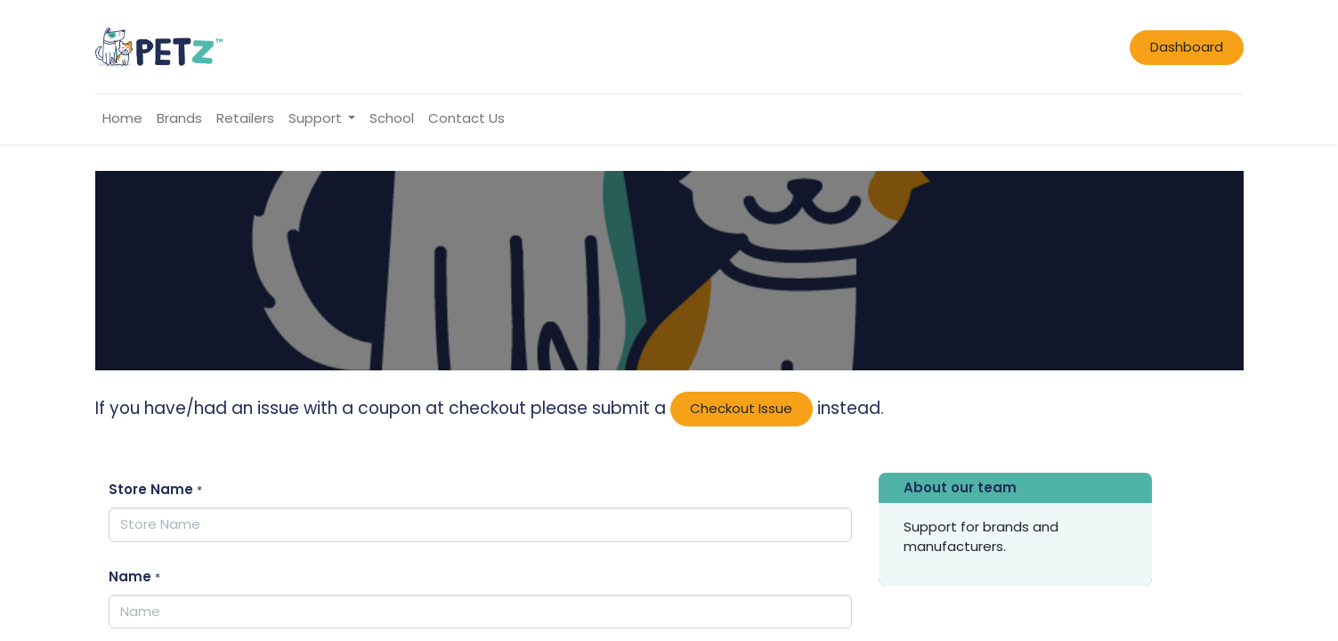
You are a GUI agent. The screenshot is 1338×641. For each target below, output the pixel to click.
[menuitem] (122, 118)
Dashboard (1186, 46)
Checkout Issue (741, 408)
